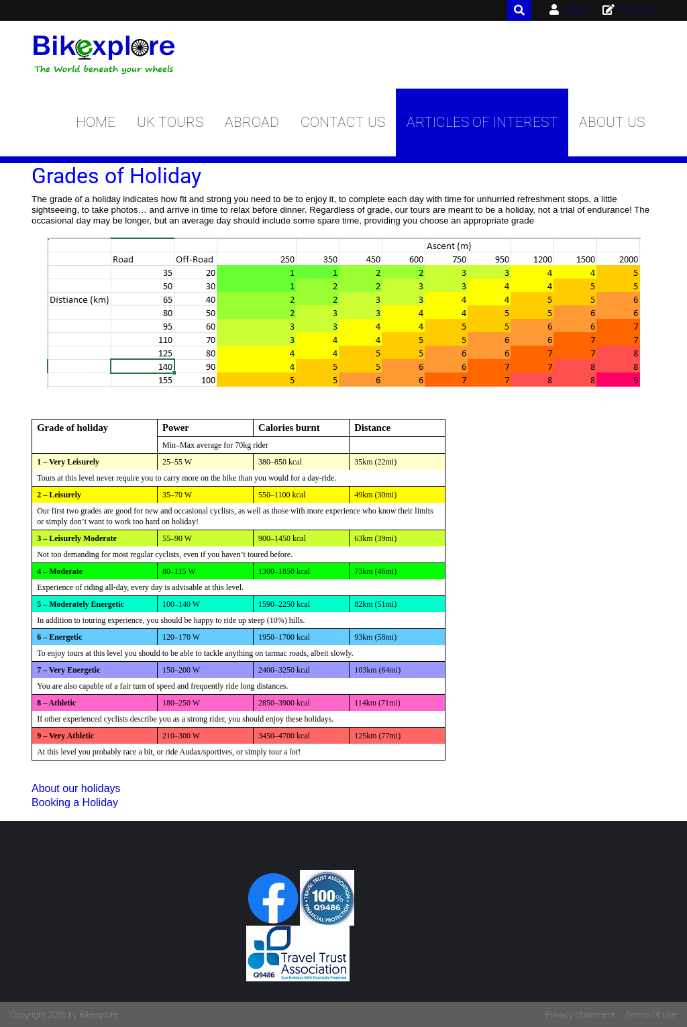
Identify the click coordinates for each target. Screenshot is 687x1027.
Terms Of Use (651, 1014)
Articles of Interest (482, 122)
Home (95, 122)
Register (636, 9)
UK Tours (170, 122)
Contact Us (343, 122)
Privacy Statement (580, 1014)
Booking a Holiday (75, 802)
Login (575, 9)
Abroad (252, 122)
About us (612, 122)
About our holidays (76, 788)
